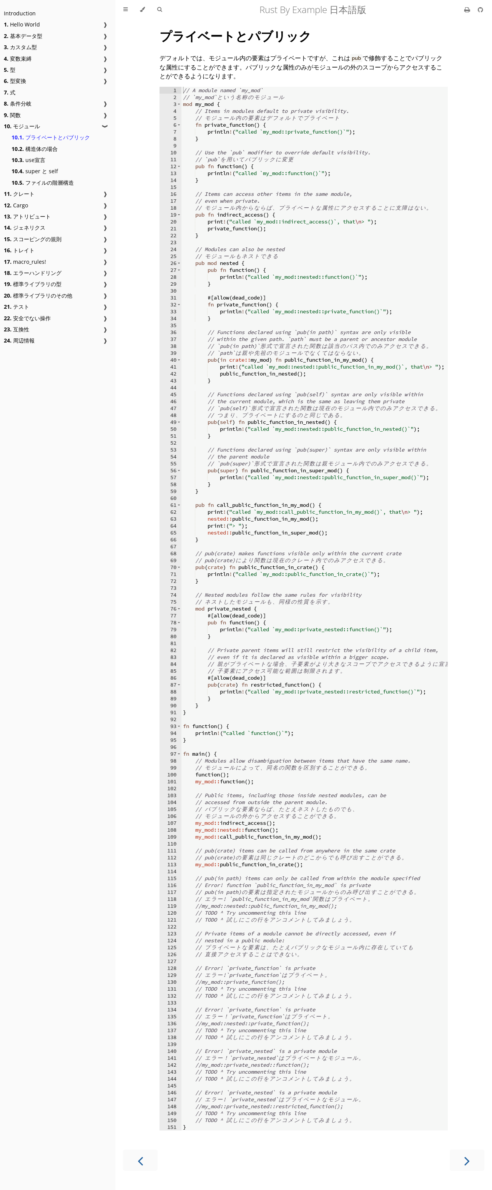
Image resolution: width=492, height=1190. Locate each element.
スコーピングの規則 (33, 239)
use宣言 (28, 160)
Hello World (22, 24)
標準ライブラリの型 (33, 284)
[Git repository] (480, 9)
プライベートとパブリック (51, 137)
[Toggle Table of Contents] (125, 9)
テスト (16, 306)
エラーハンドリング (33, 272)
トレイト (19, 250)
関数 (12, 115)
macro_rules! (25, 261)
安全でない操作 (27, 318)
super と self (35, 171)
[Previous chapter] (140, 1160)
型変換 (15, 80)
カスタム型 (20, 47)
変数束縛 (18, 58)
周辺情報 (19, 340)
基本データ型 (23, 36)
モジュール (22, 126)
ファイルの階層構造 (43, 182)
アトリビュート (27, 216)
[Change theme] (142, 9)
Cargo (16, 205)
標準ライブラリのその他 (38, 295)
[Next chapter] (467, 1160)
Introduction (20, 13)
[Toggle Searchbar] (159, 9)
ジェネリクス (24, 227)
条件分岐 (18, 103)
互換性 (16, 329)
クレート (19, 193)
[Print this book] (468, 9)
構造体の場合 (35, 148)
